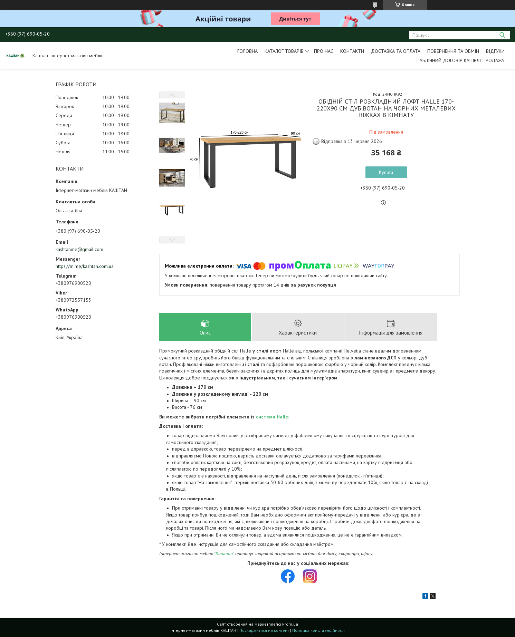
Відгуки (495, 51)
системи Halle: (272, 417)
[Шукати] (502, 35)
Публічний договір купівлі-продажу (461, 60)
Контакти (352, 51)
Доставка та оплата (395, 51)
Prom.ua (290, 624)
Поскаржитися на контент (264, 630)
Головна (247, 51)
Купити (386, 172)
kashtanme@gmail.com (79, 249)
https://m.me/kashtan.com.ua (85, 266)
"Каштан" (224, 553)
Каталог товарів (284, 51)
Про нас (323, 51)
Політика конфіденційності (318, 630)
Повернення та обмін (453, 51)
